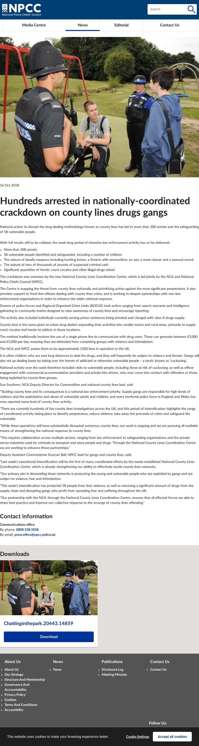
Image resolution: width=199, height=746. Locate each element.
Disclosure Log (112, 669)
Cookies (10, 700)
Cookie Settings (137, 737)
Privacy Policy (15, 695)
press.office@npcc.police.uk (34, 535)
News (57, 669)
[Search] (191, 9)
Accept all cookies (172, 737)
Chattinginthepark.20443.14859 (38, 623)
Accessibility (14, 710)
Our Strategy (14, 674)
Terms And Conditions (21, 705)
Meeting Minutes (114, 674)
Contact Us (158, 669)
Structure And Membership (25, 679)
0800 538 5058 (27, 529)
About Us (12, 669)
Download (49, 637)
